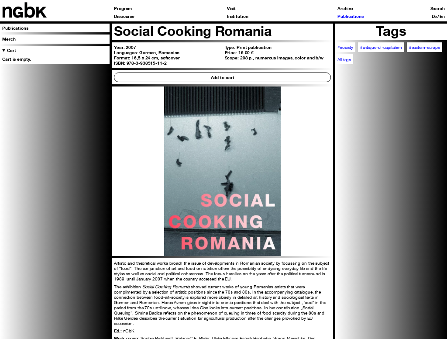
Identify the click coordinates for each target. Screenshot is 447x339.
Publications (350, 16)
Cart (11, 50)
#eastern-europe (424, 47)
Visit (231, 8)
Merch (9, 39)
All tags (344, 59)
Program (123, 8)
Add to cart (222, 77)
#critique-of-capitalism (381, 47)
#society (345, 47)
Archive (345, 8)
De (434, 16)
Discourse (124, 16)
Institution (237, 16)
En (442, 16)
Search (437, 8)
